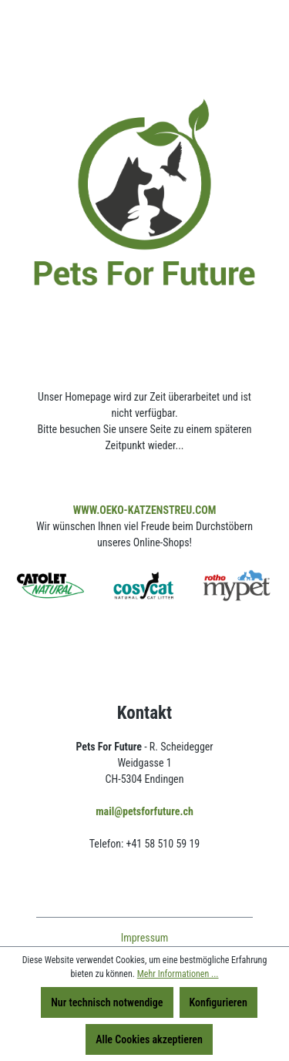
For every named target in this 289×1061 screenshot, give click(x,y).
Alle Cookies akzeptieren (149, 1039)
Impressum (145, 938)
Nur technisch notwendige (107, 1002)
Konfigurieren (218, 1002)
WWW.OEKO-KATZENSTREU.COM (145, 510)
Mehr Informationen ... (178, 974)
